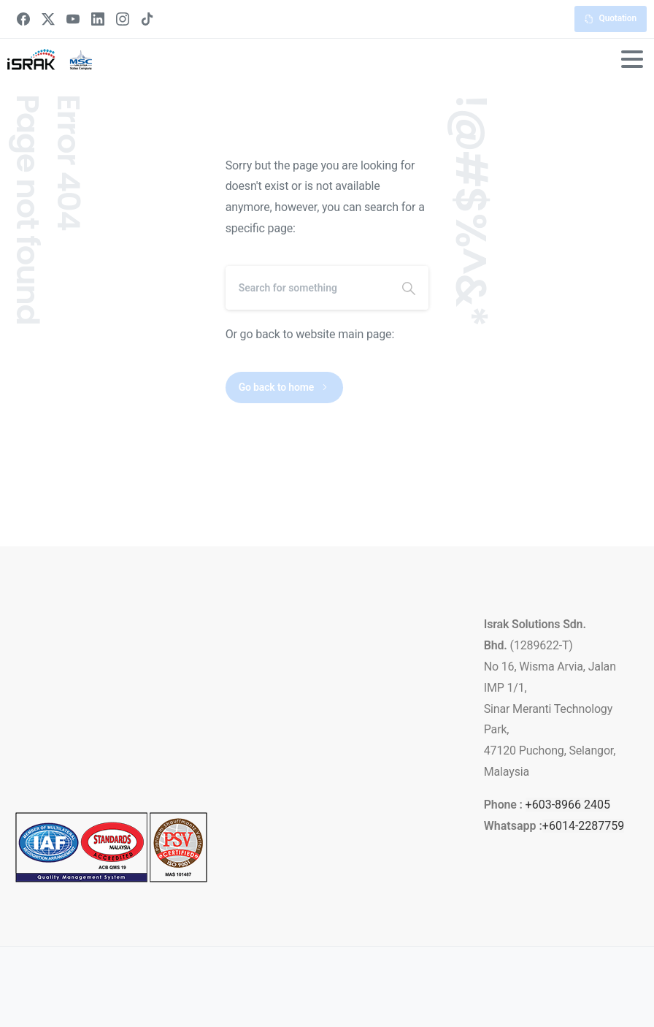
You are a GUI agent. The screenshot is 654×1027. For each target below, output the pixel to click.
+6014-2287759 (583, 826)
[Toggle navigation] (632, 59)
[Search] (308, 288)
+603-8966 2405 (568, 805)
